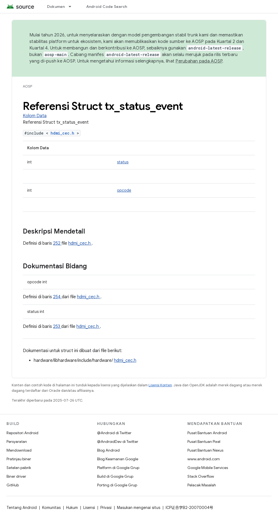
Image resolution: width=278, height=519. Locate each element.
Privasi (106, 507)
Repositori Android (22, 432)
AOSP (27, 86)
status (122, 162)
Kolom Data (35, 116)
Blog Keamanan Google (117, 458)
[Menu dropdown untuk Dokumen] (72, 6)
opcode (124, 190)
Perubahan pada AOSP (198, 61)
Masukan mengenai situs (138, 507)
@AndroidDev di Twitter (117, 441)
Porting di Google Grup (117, 485)
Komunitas (51, 507)
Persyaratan (17, 441)
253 (57, 326)
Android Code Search (106, 6)
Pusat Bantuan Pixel (203, 441)
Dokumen (56, 6)
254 (57, 297)
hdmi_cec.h (64, 133)
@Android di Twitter (114, 432)
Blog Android (108, 450)
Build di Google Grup (115, 476)
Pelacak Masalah (201, 485)
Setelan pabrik (19, 467)
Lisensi (89, 507)
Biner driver (16, 476)
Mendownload (19, 450)
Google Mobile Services (207, 467)
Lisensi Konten (160, 385)
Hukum (72, 507)
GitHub (13, 485)
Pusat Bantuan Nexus (205, 450)
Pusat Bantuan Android (207, 432)
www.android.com (203, 458)
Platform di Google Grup (118, 467)
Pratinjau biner (19, 458)
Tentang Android (22, 507)
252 (57, 243)
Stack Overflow (200, 476)
